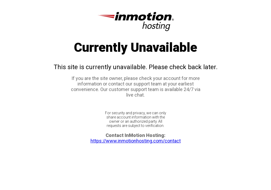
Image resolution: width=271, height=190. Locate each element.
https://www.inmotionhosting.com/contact (136, 141)
